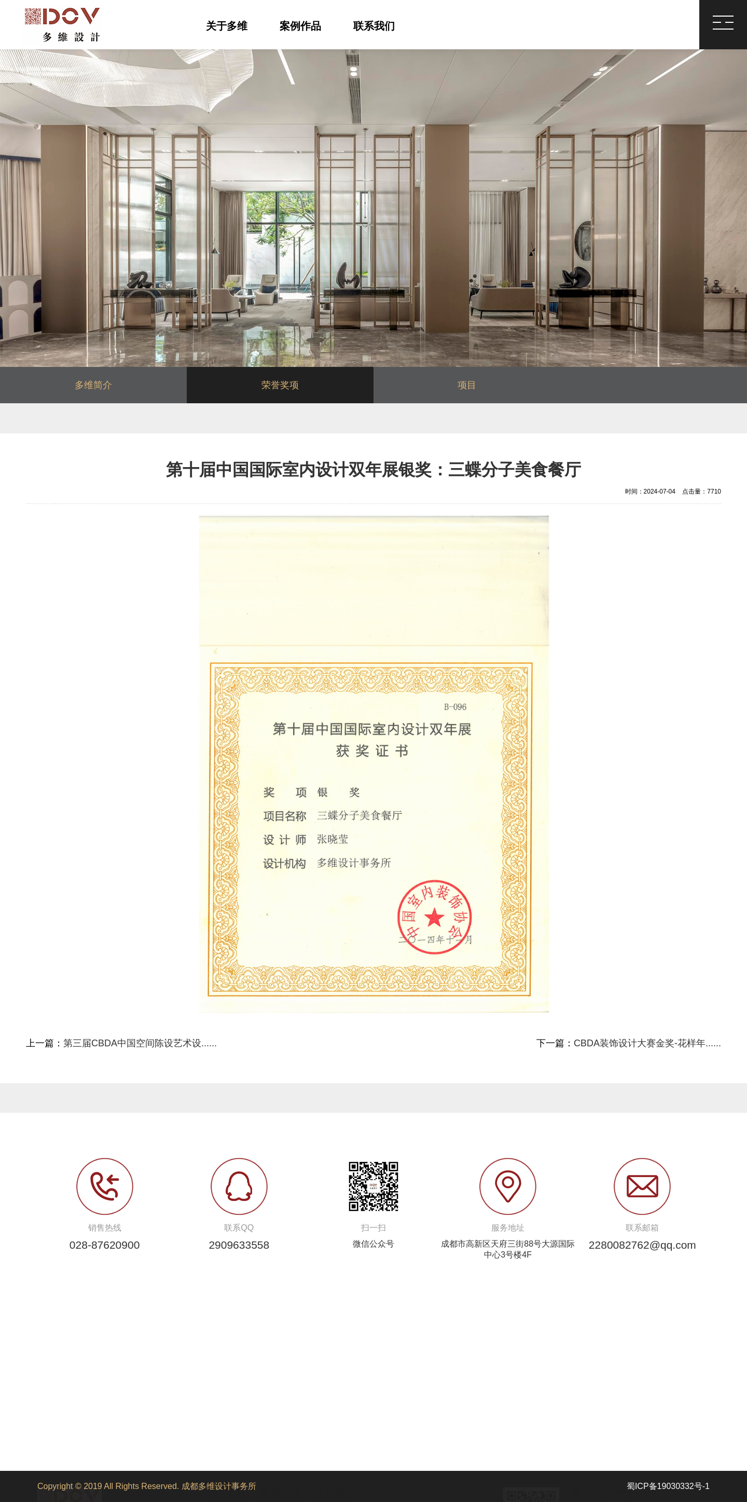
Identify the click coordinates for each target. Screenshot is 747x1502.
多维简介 (93, 385)
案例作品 (300, 26)
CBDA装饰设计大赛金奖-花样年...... (647, 1043)
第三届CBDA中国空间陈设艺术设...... (140, 1043)
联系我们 (374, 26)
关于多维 (226, 26)
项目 (467, 385)
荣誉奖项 (280, 385)
